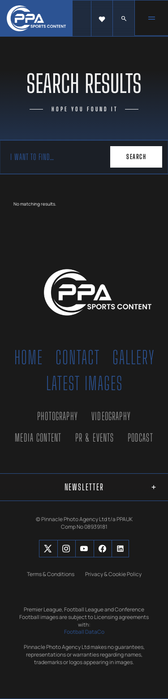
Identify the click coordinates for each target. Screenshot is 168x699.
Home (28, 357)
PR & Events (94, 437)
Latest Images (84, 383)
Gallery (133, 357)
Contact (78, 357)
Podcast (140, 437)
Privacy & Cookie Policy (113, 574)
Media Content (38, 437)
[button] (102, 19)
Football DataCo (84, 632)
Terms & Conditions (50, 574)
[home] (36, 18)
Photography (57, 416)
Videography (111, 416)
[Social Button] (47, 548)
